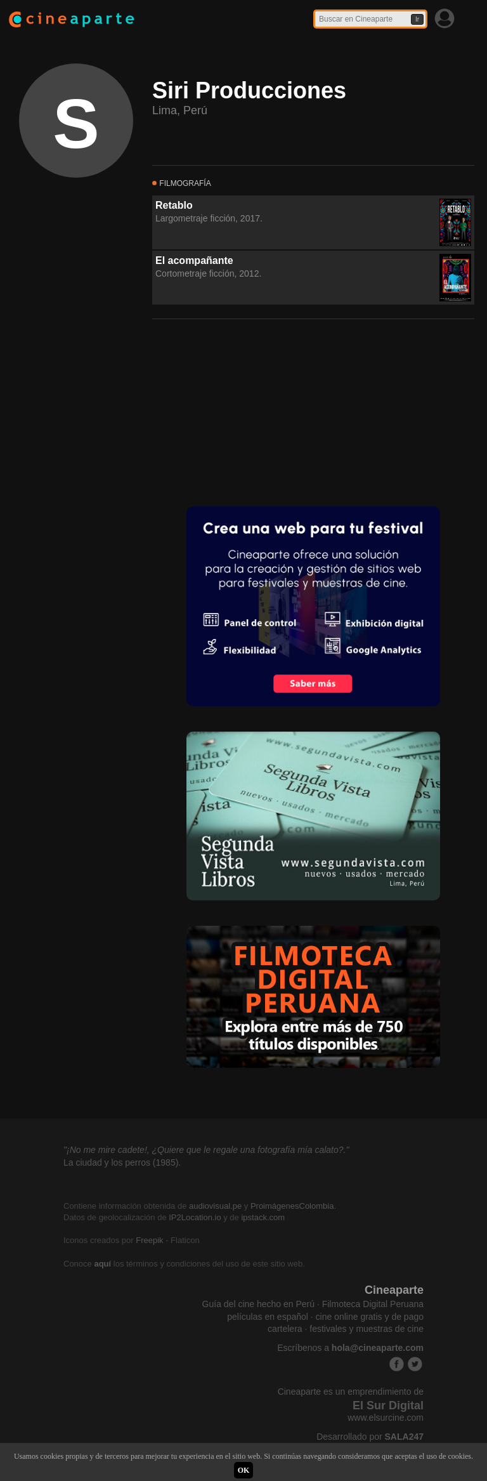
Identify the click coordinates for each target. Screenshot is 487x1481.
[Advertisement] (247, 411)
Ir (417, 19)
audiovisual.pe (215, 1206)
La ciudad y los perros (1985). (122, 1162)
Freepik (149, 1240)
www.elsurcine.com (385, 1417)
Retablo (174, 205)
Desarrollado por (370, 1437)
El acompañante (194, 260)
